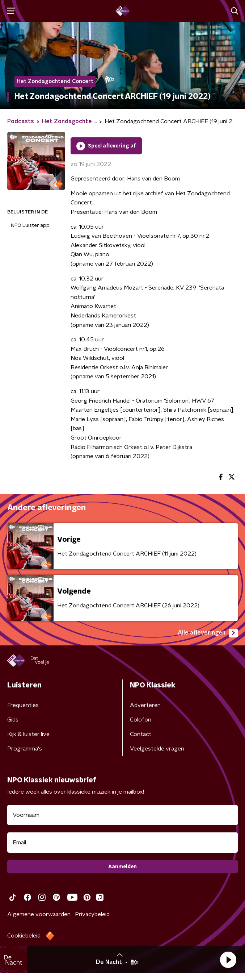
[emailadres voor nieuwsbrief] (122, 842)
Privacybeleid (92, 914)
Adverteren (145, 705)
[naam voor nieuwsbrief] (122, 815)
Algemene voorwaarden (39, 914)
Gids (12, 720)
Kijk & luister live (28, 734)
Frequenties (23, 705)
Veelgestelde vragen (157, 749)
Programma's (24, 749)
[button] (228, 959)
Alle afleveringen (208, 633)
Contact (140, 734)
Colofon (140, 720)
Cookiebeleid (24, 936)
